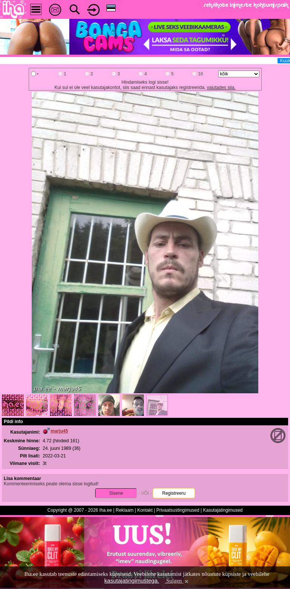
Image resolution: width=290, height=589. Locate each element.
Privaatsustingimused (177, 510)
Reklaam (124, 510)
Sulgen (177, 581)
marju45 (59, 431)
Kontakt (145, 510)
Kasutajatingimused (223, 510)
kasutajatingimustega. (131, 580)
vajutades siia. (221, 87)
